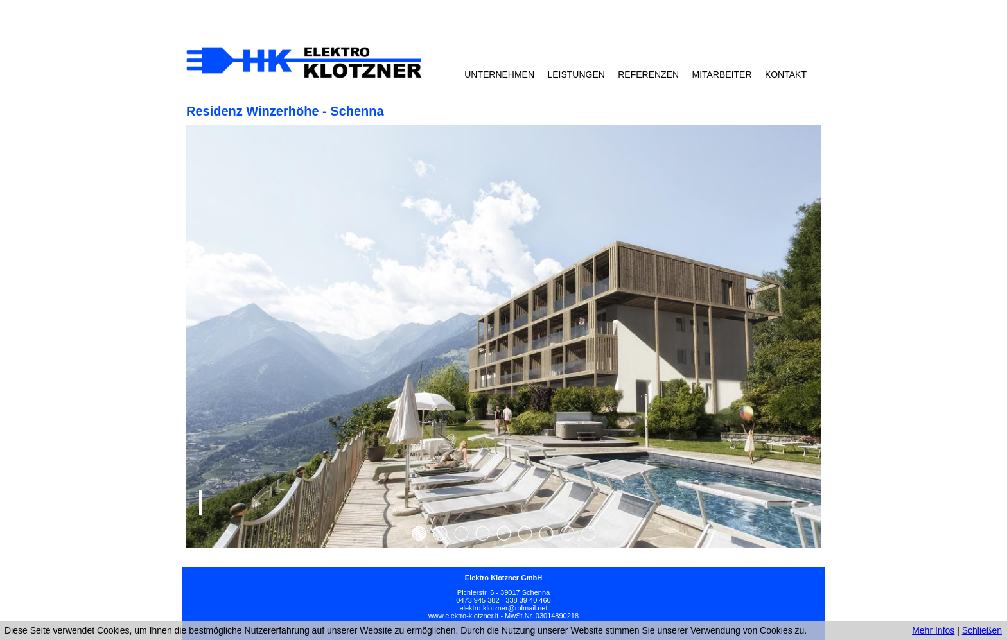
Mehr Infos (933, 630)
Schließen (982, 630)
